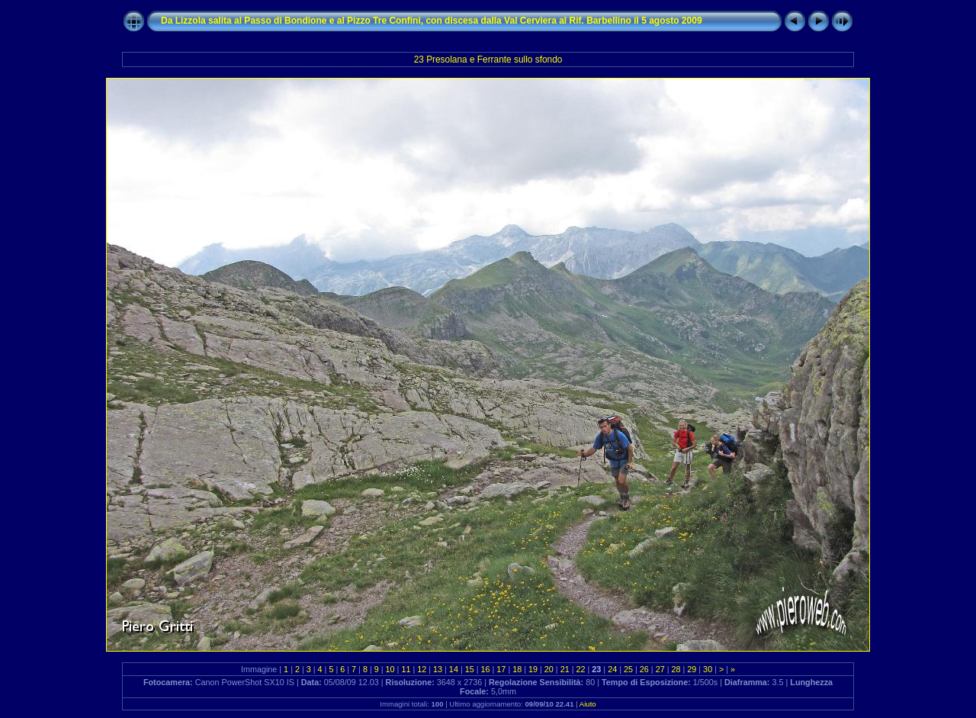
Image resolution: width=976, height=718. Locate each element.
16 (486, 669)
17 (501, 669)
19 (533, 669)
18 (517, 669)
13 (438, 669)
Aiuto (588, 704)
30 (707, 669)
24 (612, 669)
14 (454, 669)
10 (390, 669)
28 (675, 669)
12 (422, 669)
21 (565, 669)
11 (406, 669)
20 (549, 669)
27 (660, 669)
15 (470, 669)
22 (581, 669)
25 (628, 669)
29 (691, 669)
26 (644, 669)
